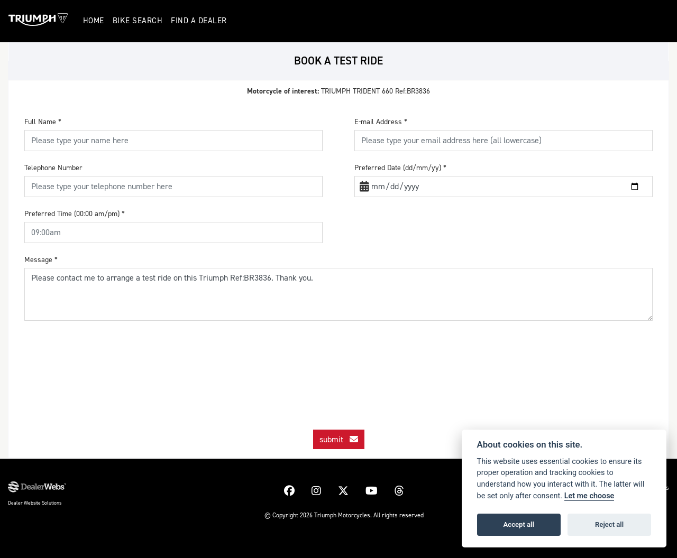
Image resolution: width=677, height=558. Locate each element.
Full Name (42, 122)
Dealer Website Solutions (34, 502)
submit (338, 439)
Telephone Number (53, 168)
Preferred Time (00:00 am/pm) (74, 214)
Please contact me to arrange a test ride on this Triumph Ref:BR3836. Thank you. (338, 294)
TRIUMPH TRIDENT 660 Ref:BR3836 (338, 91)
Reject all (609, 524)
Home (94, 20)
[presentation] (338, 363)
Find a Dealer (200, 20)
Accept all (519, 524)
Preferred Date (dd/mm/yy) (400, 168)
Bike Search (139, 20)
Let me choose (589, 495)
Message (41, 260)
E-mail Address (380, 122)
